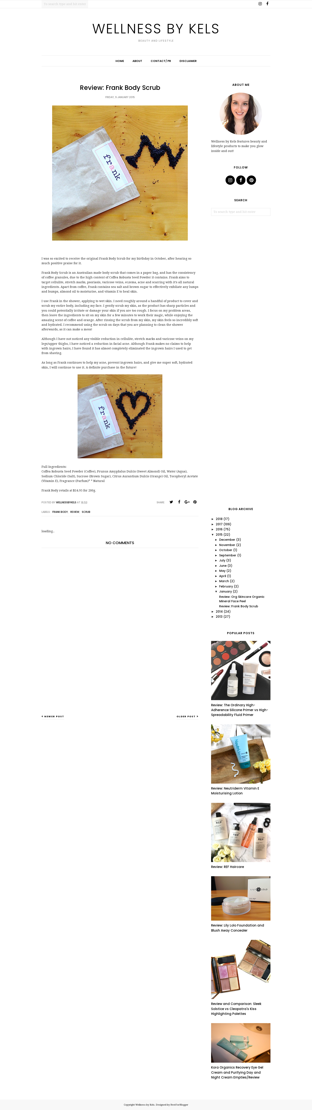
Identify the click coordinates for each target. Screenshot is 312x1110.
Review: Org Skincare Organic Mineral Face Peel (242, 599)
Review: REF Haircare (227, 867)
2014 (219, 611)
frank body (60, 512)
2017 (219, 524)
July (222, 560)
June (223, 566)
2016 (219, 529)
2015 (219, 534)
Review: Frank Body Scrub (238, 606)
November (227, 545)
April (222, 576)
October (225, 550)
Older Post (186, 716)
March (224, 581)
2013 (219, 617)
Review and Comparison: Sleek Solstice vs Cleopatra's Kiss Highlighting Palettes (236, 1009)
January (225, 591)
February (226, 586)
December (227, 540)
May (222, 571)
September (227, 555)
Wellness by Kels (156, 28)
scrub (86, 512)
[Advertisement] (120, 681)
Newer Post (54, 716)
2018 (219, 519)
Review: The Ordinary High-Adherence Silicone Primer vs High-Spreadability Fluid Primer (239, 710)
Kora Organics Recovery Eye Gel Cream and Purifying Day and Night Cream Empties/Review (237, 1072)
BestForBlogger (179, 1104)
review (74, 512)
